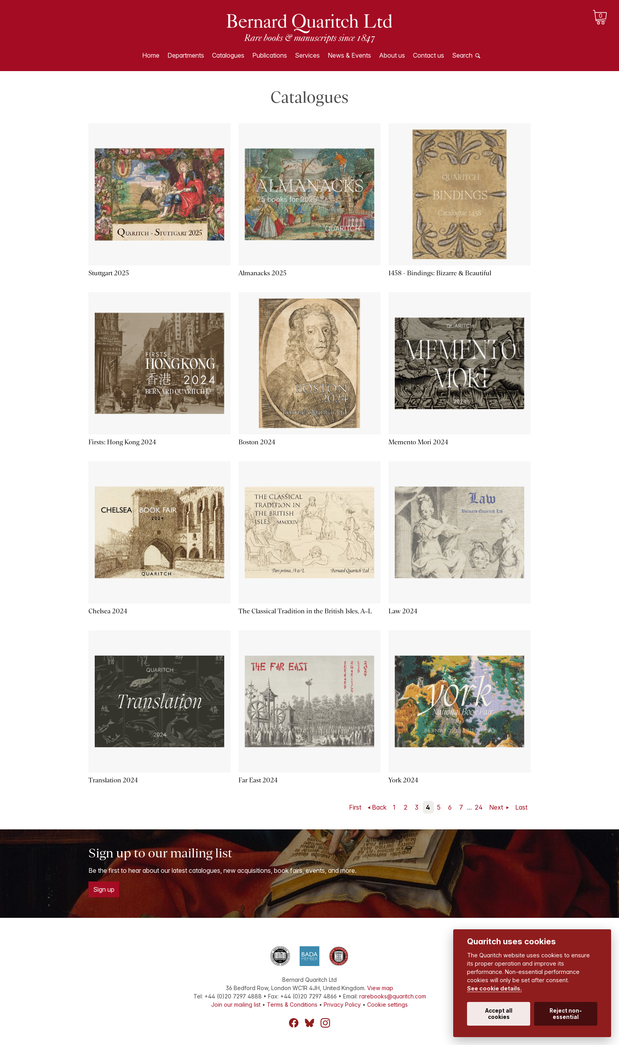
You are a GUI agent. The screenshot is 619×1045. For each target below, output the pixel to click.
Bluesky (309, 1023)
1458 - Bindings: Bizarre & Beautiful (439, 273)
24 (479, 807)
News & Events (349, 55)
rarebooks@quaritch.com (392, 996)
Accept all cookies (498, 1013)
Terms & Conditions (292, 1004)
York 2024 (403, 780)
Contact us (428, 55)
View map (380, 988)
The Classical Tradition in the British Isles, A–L (305, 611)
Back (379, 807)
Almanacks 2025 (262, 273)
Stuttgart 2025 (108, 273)
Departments (185, 55)
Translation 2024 (113, 780)
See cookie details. (494, 988)
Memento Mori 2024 (418, 442)
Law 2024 (402, 611)
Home (150, 55)
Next (497, 807)
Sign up (103, 889)
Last (521, 807)
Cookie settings (387, 1004)
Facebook (293, 1023)
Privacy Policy (342, 1004)
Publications (269, 55)
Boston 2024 (256, 442)
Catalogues (228, 55)
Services (307, 55)
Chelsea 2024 (107, 611)
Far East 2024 (258, 780)
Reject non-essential (566, 1013)
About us (392, 55)
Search (462, 55)
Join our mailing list (236, 1004)
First (355, 807)
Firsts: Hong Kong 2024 (122, 442)
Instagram (325, 1023)
